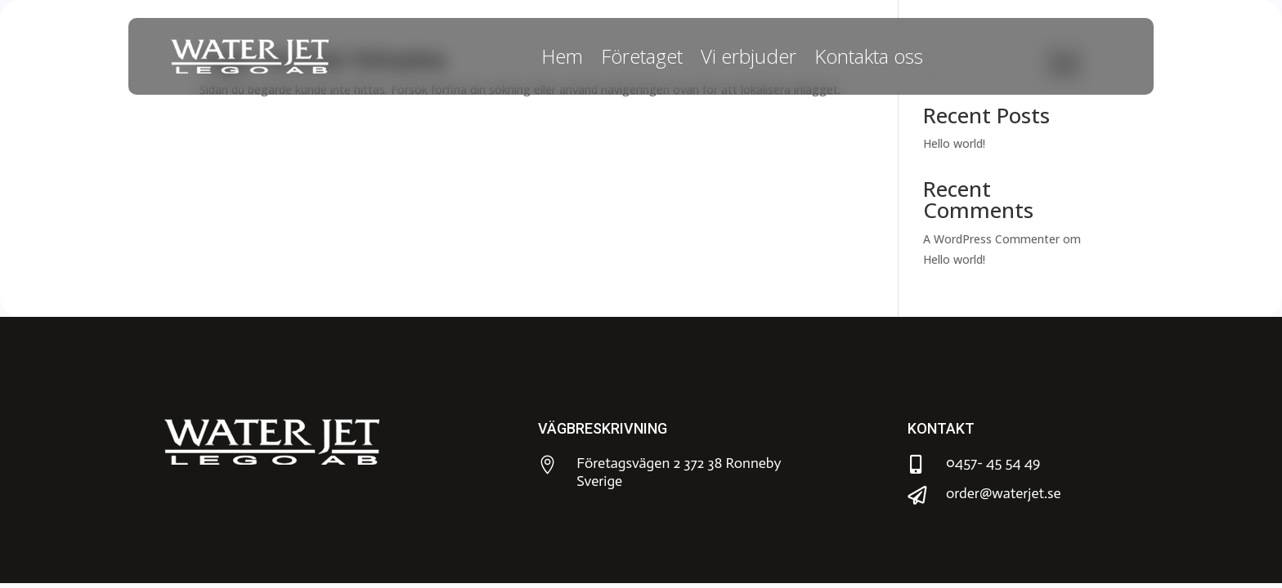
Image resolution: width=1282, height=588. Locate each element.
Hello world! (954, 143)
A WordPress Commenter (991, 239)
